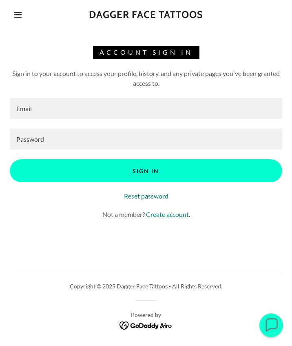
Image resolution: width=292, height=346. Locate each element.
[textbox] (146, 108)
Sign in (146, 170)
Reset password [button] (146, 196)
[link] (146, 15)
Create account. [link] (168, 214)
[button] (23, 15)
